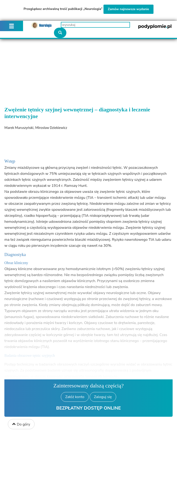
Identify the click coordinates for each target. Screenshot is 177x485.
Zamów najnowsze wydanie (128, 9)
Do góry (21, 424)
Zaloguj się (103, 396)
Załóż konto (74, 396)
